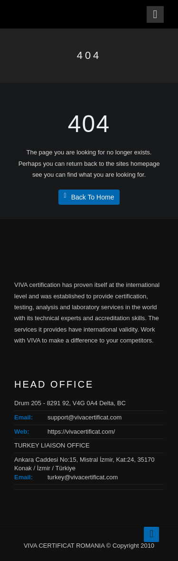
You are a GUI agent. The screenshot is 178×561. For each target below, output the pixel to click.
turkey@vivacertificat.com (82, 477)
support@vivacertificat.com (84, 417)
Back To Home (89, 196)
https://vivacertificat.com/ (81, 431)
